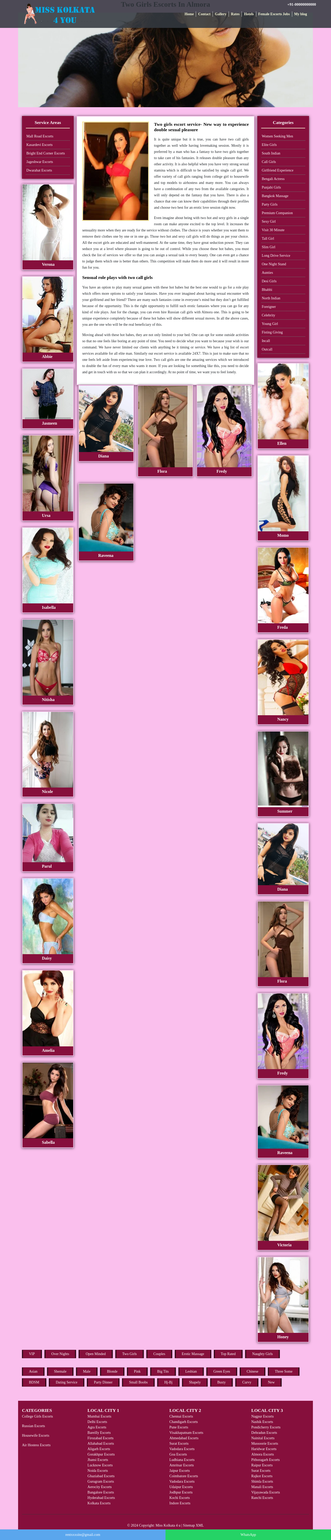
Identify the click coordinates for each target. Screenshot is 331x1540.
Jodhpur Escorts (181, 1492)
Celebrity (268, 315)
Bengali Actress (273, 179)
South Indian (271, 153)
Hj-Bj (168, 1382)
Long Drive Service (276, 256)
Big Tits (163, 1371)
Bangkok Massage (275, 196)
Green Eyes (221, 1371)
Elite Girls (269, 145)
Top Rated (228, 1354)
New (271, 1382)
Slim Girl (268, 247)
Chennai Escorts (181, 1416)
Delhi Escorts (97, 1422)
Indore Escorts (179, 1503)
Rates (235, 14)
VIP (32, 1354)
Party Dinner (103, 1382)
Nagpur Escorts (262, 1416)
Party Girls (269, 204)
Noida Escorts (97, 1471)
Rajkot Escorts (262, 1476)
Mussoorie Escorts (264, 1443)
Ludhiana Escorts (182, 1460)
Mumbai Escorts (99, 1416)
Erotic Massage (193, 1354)
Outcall (267, 349)
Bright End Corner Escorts (45, 153)
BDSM (34, 1382)
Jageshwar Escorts (39, 162)
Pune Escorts (178, 1427)
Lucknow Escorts (100, 1465)
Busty (221, 1382)
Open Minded (96, 1354)
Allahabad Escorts (100, 1443)
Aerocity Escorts (99, 1487)
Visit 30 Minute (273, 230)
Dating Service (67, 1382)
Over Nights (60, 1354)
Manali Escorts (262, 1487)
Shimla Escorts (262, 1481)
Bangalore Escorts (100, 1492)
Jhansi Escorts (97, 1460)
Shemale (60, 1371)
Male (87, 1371)
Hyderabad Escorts (101, 1498)
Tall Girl (268, 238)
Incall (266, 341)
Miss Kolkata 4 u (168, 1525)
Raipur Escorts (262, 1465)
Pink (137, 1371)
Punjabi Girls (271, 187)
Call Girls (269, 162)
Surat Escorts (179, 1443)
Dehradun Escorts (264, 1433)
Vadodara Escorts (182, 1449)
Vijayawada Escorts (265, 1492)
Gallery (221, 14)
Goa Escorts (178, 1454)
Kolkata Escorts (98, 1503)
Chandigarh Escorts (183, 1422)
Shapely (195, 1382)
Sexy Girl (269, 221)
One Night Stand (274, 264)
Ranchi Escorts (262, 1498)
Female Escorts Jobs (274, 14)
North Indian (271, 298)
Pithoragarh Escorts (265, 1460)
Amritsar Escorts (181, 1465)
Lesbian (191, 1371)
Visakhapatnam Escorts (186, 1433)
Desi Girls (269, 281)
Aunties (267, 273)
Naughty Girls (262, 1354)
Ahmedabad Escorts (183, 1438)
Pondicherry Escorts (266, 1427)
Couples (159, 1354)
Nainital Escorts (263, 1438)
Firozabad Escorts (100, 1438)
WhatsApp (248, 1535)
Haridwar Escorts (264, 1449)
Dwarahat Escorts (39, 170)
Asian (33, 1371)
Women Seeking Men (277, 136)
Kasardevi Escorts (39, 145)
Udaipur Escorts (181, 1487)
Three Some (283, 1371)
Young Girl (270, 324)
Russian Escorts (33, 1426)
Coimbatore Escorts (183, 1476)
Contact (204, 14)
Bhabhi (267, 290)
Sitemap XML (193, 1525)
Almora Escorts (262, 1454)
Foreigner (269, 307)
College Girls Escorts (37, 1416)
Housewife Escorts (35, 1435)
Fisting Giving (272, 332)
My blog (300, 14)
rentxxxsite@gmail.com (82, 1535)
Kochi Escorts (179, 1498)
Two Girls (129, 1354)
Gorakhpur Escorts (101, 1454)
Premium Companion (277, 213)
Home (189, 14)
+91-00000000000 (301, 4)
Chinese (252, 1371)
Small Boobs (138, 1382)
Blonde (112, 1371)
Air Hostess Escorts (36, 1445)
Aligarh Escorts (98, 1449)
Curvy (246, 1382)
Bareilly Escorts (99, 1433)
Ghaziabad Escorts (101, 1476)
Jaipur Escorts (179, 1471)
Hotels (249, 14)
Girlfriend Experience (277, 170)
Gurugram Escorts (100, 1481)
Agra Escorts (96, 1427)
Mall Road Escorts (39, 136)
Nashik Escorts (262, 1422)
